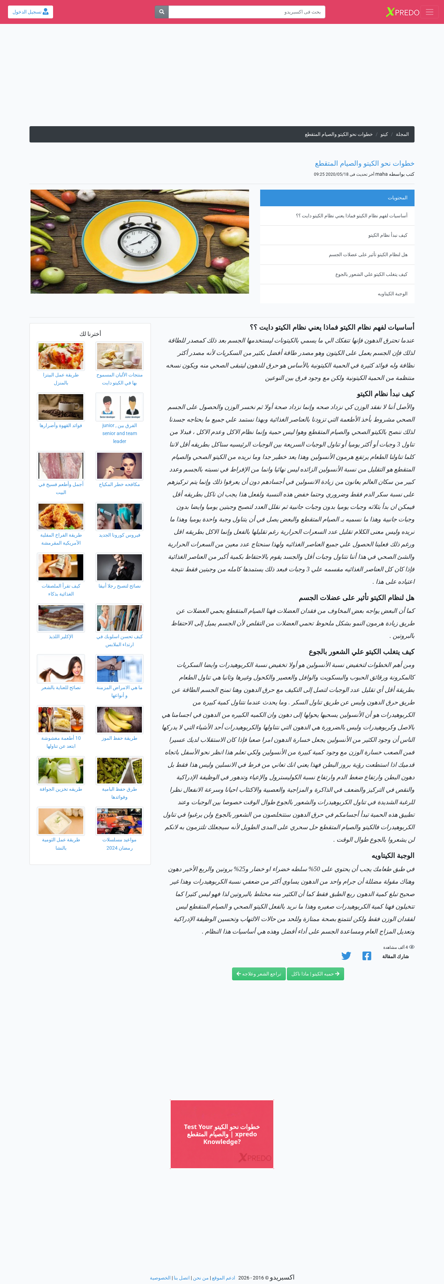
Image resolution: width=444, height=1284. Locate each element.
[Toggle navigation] (429, 12)
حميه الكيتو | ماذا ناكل (315, 974)
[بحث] (162, 12)
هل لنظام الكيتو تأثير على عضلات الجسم (368, 255)
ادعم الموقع (223, 1278)
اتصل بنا (182, 1278)
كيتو (384, 134)
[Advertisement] (222, 77)
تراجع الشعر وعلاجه (259, 974)
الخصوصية (160, 1278)
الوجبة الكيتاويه (393, 294)
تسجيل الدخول (30, 12)
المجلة (402, 134)
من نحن (201, 1278)
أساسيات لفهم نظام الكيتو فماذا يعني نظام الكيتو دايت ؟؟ (352, 216)
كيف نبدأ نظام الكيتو (388, 235)
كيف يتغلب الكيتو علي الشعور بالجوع (371, 274)
